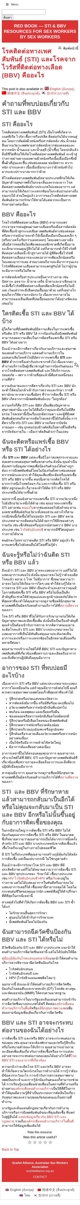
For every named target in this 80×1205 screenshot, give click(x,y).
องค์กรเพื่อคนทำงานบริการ (33, 1088)
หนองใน (28, 508)
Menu (11, 4)
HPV (41, 878)
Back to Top (10, 1149)
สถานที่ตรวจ (69, 605)
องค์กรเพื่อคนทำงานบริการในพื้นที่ (49, 1121)
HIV (11, 878)
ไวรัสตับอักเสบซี (31, 529)
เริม (54, 878)
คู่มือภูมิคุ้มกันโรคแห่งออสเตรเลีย (25, 958)
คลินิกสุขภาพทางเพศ (52, 1008)
